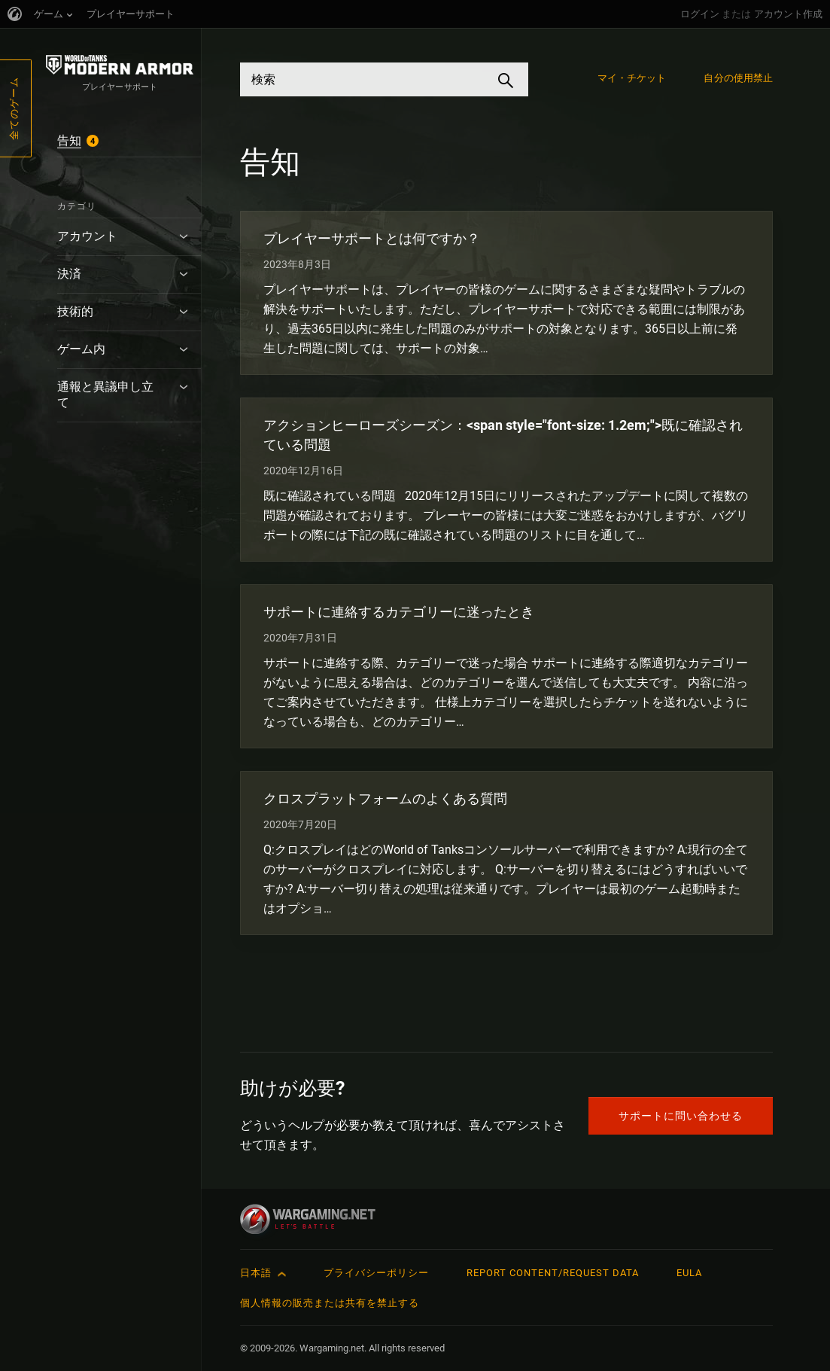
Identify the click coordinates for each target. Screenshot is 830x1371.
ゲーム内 (81, 349)
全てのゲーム (14, 108)
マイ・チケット (632, 78)
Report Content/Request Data (553, 1272)
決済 (69, 274)
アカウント (87, 236)
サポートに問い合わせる (681, 1116)
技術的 (75, 311)
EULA (689, 1272)
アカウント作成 (788, 14)
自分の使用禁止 (738, 78)
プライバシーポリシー (376, 1272)
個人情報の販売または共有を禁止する (329, 1303)
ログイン (699, 14)
